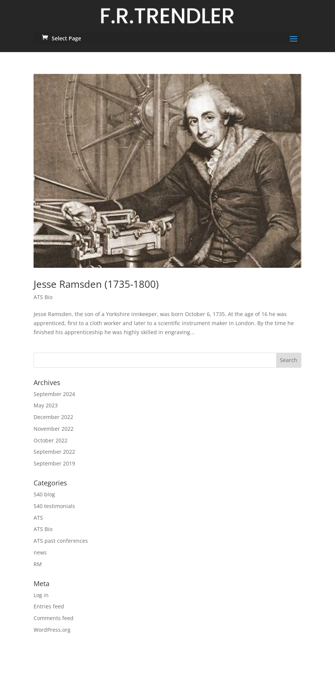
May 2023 (46, 405)
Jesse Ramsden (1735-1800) (96, 284)
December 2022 (53, 417)
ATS (38, 517)
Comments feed (54, 618)
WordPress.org (52, 629)
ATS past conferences (61, 540)
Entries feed (49, 606)
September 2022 (54, 451)
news (40, 552)
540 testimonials (54, 506)
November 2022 (54, 428)
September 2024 (54, 394)
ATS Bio (43, 297)
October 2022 (51, 440)
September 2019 (54, 463)
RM (38, 564)
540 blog (44, 494)
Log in (41, 595)
